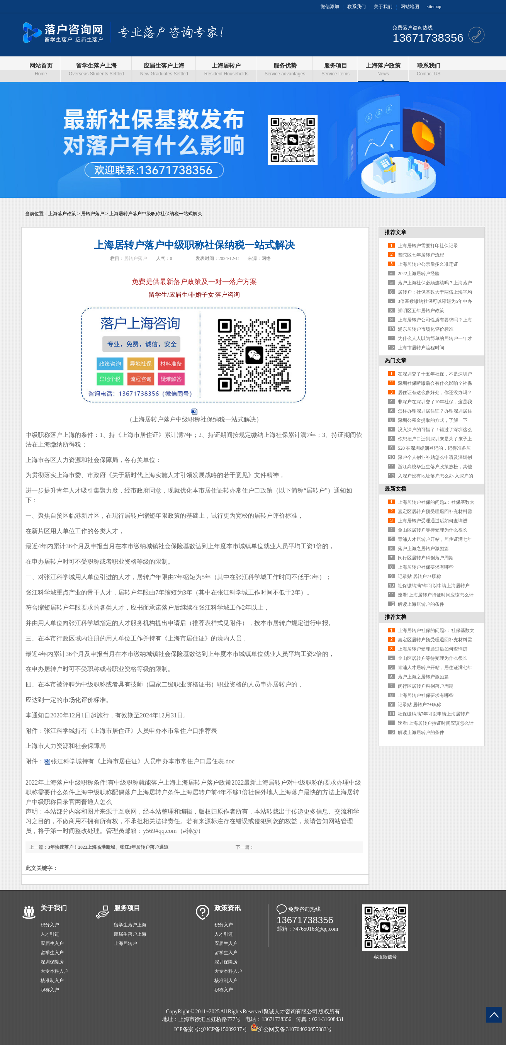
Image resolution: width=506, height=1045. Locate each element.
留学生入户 (52, 952)
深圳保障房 (52, 962)
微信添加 (330, 6)
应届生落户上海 (130, 934)
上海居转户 (125, 943)
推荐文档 (395, 617)
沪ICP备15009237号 (224, 1029)
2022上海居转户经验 (419, 273)
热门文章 (395, 361)
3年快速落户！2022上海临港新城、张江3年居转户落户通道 (108, 847)
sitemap (434, 6)
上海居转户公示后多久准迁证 (428, 264)
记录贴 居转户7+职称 (419, 576)
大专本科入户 (54, 971)
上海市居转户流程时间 (421, 347)
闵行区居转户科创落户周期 (425, 558)
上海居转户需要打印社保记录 (428, 245)
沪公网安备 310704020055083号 (295, 1029)
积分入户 (50, 925)
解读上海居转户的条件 (421, 604)
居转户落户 (92, 213)
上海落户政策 (62, 213)
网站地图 (410, 6)
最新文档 (395, 489)
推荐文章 (395, 232)
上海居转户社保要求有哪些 (425, 567)
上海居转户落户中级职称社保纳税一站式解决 (155, 213)
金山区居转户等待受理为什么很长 (432, 530)
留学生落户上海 (130, 925)
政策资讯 (227, 908)
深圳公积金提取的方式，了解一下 (432, 420)
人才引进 (50, 934)
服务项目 (127, 908)
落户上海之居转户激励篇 (423, 548)
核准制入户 (52, 980)
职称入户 (50, 989)
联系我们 (356, 6)
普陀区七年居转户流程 (421, 255)
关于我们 (383, 6)
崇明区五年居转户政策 (421, 310)
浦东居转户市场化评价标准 (425, 329)
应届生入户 (52, 943)
